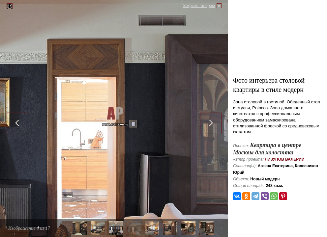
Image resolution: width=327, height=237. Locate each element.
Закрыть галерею (199, 5)
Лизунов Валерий (284, 159)
